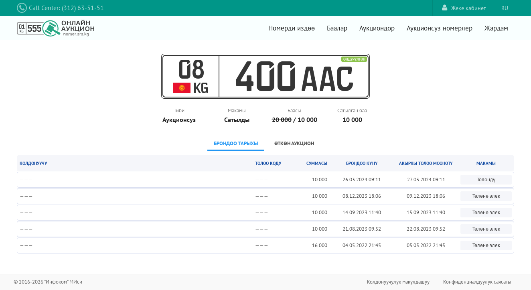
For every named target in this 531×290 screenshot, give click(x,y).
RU (504, 8)
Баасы (294, 110)
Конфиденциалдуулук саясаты (477, 281)
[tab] (235, 144)
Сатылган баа (352, 110)
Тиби (179, 110)
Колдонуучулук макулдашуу (398, 281)
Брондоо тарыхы (236, 143)
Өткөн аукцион (294, 143)
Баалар (337, 28)
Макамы (237, 110)
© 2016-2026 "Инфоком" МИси (48, 281)
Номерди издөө (291, 28)
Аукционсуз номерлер (439, 28)
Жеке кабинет (464, 8)
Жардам (496, 28)
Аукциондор (377, 28)
